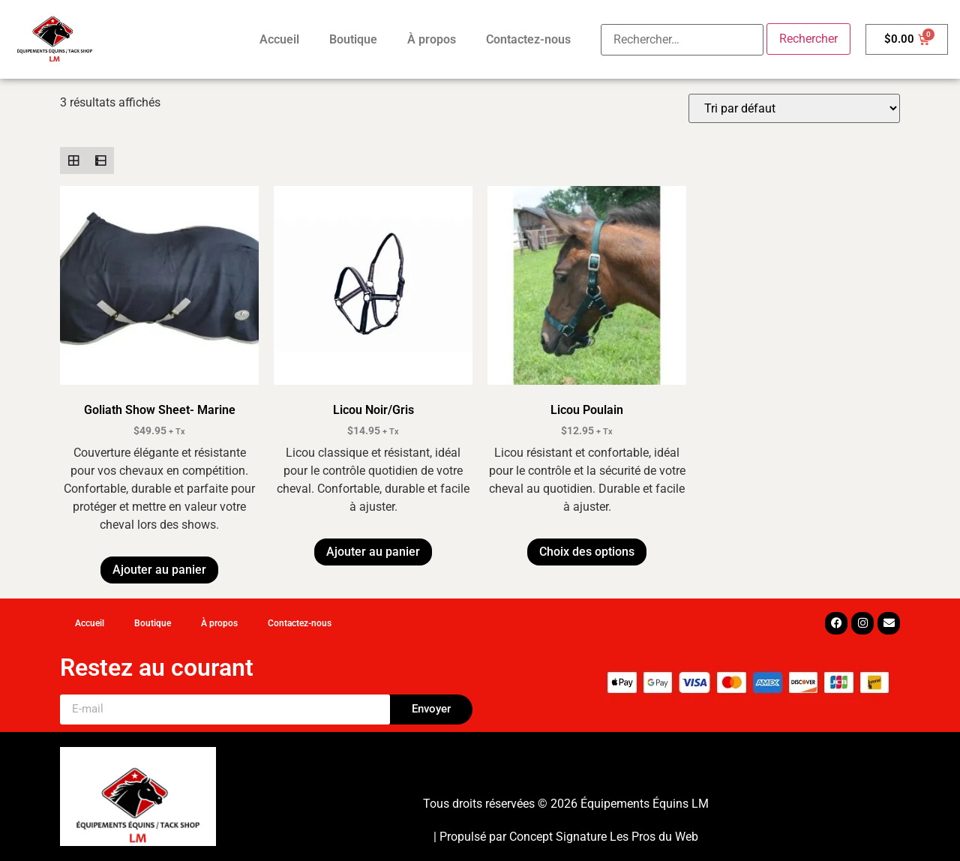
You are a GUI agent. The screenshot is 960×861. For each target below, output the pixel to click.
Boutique (353, 39)
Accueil (279, 39)
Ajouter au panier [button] (159, 569)
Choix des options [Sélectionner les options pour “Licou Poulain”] (586, 551)
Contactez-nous (528, 39)
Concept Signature (559, 837)
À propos (431, 39)
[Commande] (794, 108)
